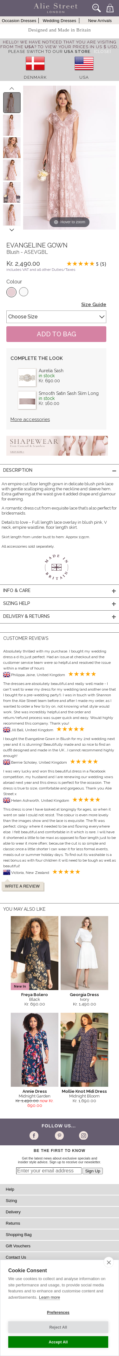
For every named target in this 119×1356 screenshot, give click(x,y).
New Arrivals (100, 20)
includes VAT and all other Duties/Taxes (40, 269)
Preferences (58, 1312)
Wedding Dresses (59, 20)
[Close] (102, 51)
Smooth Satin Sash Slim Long (69, 393)
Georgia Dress (84, 994)
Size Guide (93, 304)
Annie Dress (35, 1091)
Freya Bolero (34, 994)
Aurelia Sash (51, 370)
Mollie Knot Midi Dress (84, 1091)
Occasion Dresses (19, 20)
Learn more (49, 1297)
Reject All (58, 1327)
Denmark (35, 77)
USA (84, 77)
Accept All (58, 1342)
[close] (108, 1262)
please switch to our (49, 51)
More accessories (30, 419)
